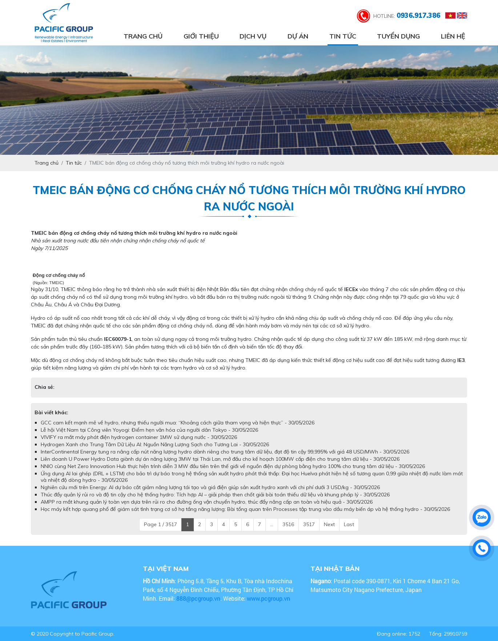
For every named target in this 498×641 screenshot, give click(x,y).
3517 (309, 524)
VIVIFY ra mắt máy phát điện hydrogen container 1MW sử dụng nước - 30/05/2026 (139, 437)
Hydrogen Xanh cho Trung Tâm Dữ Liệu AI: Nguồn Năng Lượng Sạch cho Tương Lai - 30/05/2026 (155, 444)
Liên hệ (453, 36)
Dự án (298, 36)
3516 (288, 524)
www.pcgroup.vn (269, 598)
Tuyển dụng (398, 36)
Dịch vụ (253, 36)
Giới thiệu (201, 36)
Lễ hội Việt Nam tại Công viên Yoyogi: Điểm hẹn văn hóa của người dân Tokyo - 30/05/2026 (149, 430)
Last (349, 524)
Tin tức (342, 36)
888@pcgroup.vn (198, 598)
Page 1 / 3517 (160, 524)
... (271, 524)
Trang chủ (143, 36)
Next (329, 524)
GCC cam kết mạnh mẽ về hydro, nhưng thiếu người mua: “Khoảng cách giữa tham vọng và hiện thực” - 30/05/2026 (177, 422)
